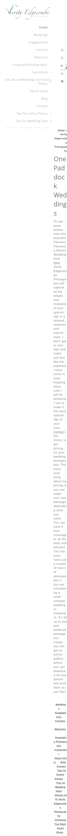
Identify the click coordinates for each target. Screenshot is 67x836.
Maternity (41, 57)
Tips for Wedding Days (32, 121)
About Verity (39, 91)
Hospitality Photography (30, 65)
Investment (40, 72)
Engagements (38, 42)
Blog (44, 98)
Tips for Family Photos (32, 113)
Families (42, 50)
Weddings (41, 35)
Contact (59, 431)
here (57, 262)
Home (43, 27)
